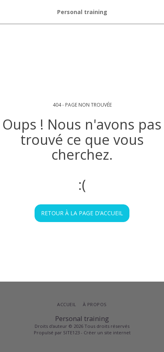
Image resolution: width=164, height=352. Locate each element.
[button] (9, 11)
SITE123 (71, 332)
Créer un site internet (107, 332)
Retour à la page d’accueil (82, 213)
